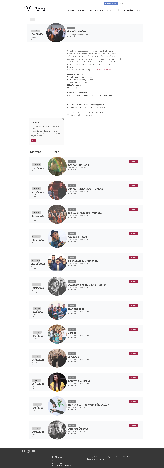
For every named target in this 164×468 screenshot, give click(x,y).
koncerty (71, 10)
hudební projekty (96, 10)
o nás (109, 10)
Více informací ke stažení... (102, 70)
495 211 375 (56, 460)
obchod (111, 3)
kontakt (139, 10)
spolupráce (128, 10)
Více (33, 140)
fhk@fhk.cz (57, 457)
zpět (32, 20)
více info (133, 162)
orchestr (81, 10)
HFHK (117, 10)
